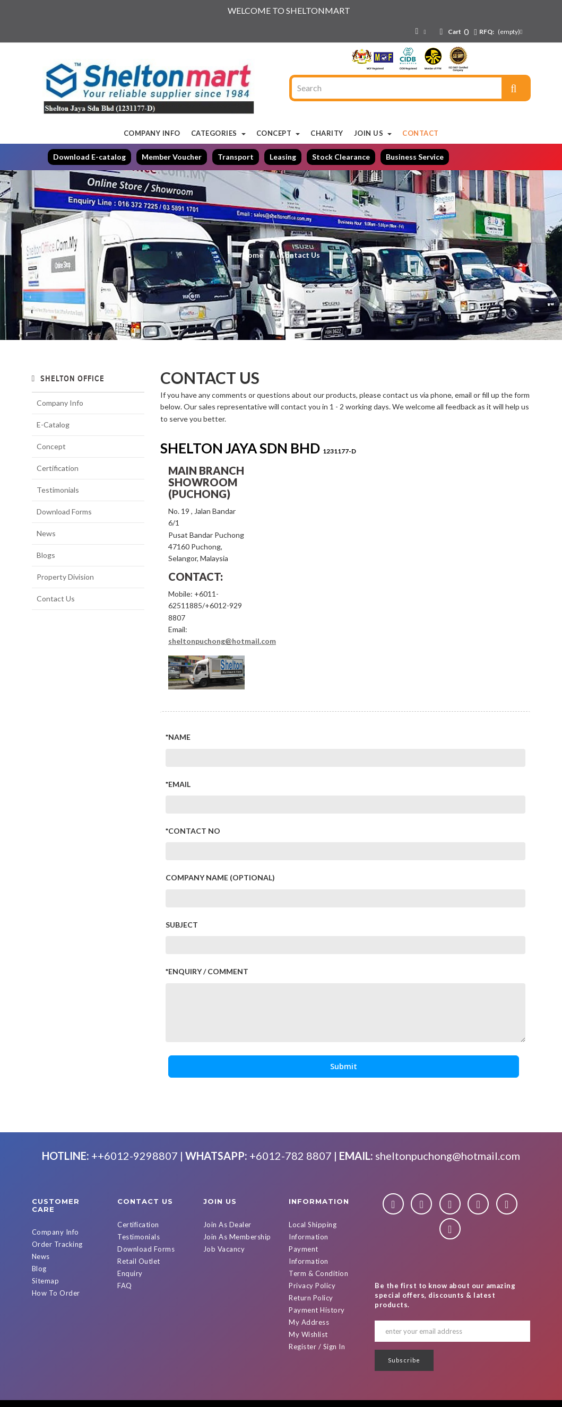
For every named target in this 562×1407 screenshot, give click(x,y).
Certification (58, 468)
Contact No (194, 830)
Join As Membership (237, 1237)
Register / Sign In (317, 1346)
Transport (236, 156)
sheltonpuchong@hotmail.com (222, 640)
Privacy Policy (312, 1285)
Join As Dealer (227, 1224)
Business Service (415, 156)
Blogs (46, 555)
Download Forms (64, 511)
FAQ (124, 1285)
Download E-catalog (89, 156)
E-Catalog (53, 424)
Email (179, 784)
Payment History (317, 1310)
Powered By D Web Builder (397, 1397)
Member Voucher (172, 156)
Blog (39, 1268)
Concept (51, 446)
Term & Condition (318, 1273)
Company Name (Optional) (220, 877)
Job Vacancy (224, 1249)
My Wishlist (308, 1334)
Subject (182, 924)
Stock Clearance (341, 156)
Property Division (65, 576)
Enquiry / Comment (208, 971)
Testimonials (58, 489)
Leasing (283, 156)
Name (179, 736)
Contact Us (56, 598)
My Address (309, 1322)
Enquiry (130, 1273)
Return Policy (311, 1298)
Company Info (60, 402)
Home (252, 254)
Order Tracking (57, 1244)
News (46, 533)
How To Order (56, 1293)
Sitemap (45, 1281)
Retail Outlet (138, 1261)
